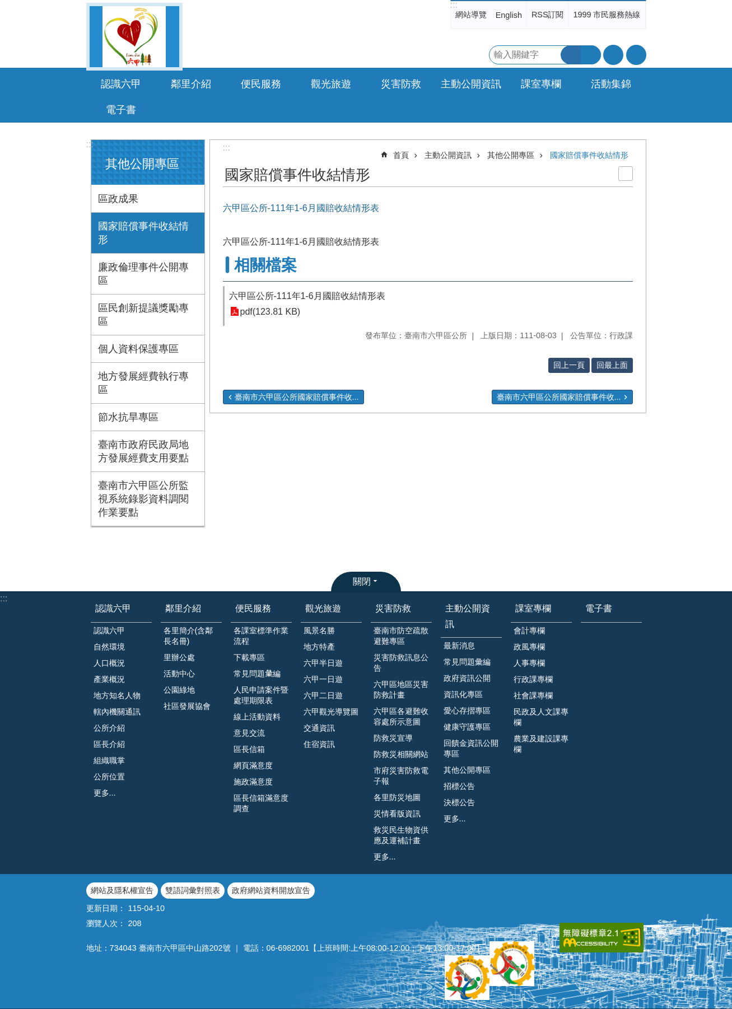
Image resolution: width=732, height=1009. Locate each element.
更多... (105, 792)
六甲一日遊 (323, 679)
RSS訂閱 (547, 14)
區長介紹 (109, 744)
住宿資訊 (319, 744)
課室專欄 (533, 608)
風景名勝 (319, 630)
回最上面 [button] (612, 365)
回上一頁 (569, 365)
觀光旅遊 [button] (331, 84)
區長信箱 (249, 749)
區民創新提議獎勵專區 (143, 314)
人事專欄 (529, 662)
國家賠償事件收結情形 (143, 233)
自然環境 (109, 646)
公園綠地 (179, 689)
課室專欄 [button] (541, 84)
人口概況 (109, 662)
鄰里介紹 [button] (191, 84)
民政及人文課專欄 (541, 717)
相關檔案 (265, 265)
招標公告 (459, 786)
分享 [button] (636, 55)
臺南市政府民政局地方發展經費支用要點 (143, 451)
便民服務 (253, 608)
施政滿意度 (253, 781)
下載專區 (249, 657)
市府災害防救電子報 (401, 776)
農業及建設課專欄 (541, 744)
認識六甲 (113, 608)
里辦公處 (179, 657)
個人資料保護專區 (138, 348)
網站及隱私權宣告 (122, 890)
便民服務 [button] (261, 84)
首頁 (401, 155)
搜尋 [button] (571, 54)
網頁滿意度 (253, 765)
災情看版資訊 (397, 813)
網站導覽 (471, 14)
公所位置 (109, 776)
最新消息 (459, 645)
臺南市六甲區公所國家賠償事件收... (297, 397)
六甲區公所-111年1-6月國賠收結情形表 (307, 296)
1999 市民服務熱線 (606, 14)
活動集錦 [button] (611, 84)
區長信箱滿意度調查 (261, 803)
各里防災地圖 (397, 797)
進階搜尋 (591, 54)
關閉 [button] (362, 581)
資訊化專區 (463, 694)
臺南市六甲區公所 (134, 37)
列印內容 (625, 173)
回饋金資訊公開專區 (471, 748)
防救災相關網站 (401, 754)
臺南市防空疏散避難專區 (401, 636)
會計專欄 (529, 630)
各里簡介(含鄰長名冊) (188, 636)
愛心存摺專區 (467, 710)
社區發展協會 (187, 706)
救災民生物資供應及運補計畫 (401, 835)
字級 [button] (613, 55)
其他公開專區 (142, 164)
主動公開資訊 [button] (471, 84)
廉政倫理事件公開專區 (143, 273)
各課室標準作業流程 (261, 636)
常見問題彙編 (467, 661)
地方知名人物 (117, 695)
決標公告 (459, 802)
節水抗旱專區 (128, 417)
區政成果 (118, 198)
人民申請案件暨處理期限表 (261, 695)
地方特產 (319, 646)
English (509, 15)
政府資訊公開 (467, 678)
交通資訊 (319, 727)
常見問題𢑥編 (257, 673)
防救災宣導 (393, 738)
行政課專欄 (533, 679)
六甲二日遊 (323, 695)
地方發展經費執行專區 (143, 383)
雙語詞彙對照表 (192, 890)
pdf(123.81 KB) (270, 311)
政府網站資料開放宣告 (271, 890)
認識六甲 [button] (121, 84)
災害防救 (393, 608)
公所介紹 (109, 727)
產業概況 (109, 679)
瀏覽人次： (105, 923)
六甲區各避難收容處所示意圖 (401, 716)
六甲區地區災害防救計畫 (401, 689)
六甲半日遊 (323, 662)
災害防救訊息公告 (401, 662)
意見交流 (249, 732)
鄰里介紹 (183, 608)
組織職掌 (109, 760)
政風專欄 (529, 646)
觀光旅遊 (323, 608)
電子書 (121, 109)
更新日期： (105, 908)
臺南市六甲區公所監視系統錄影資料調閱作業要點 (143, 499)
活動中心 (179, 673)
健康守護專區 (467, 726)
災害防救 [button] (401, 84)
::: (454, 5)
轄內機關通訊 (117, 711)
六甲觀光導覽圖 (331, 711)
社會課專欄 (533, 695)
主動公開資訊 (448, 155)
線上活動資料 (257, 716)
